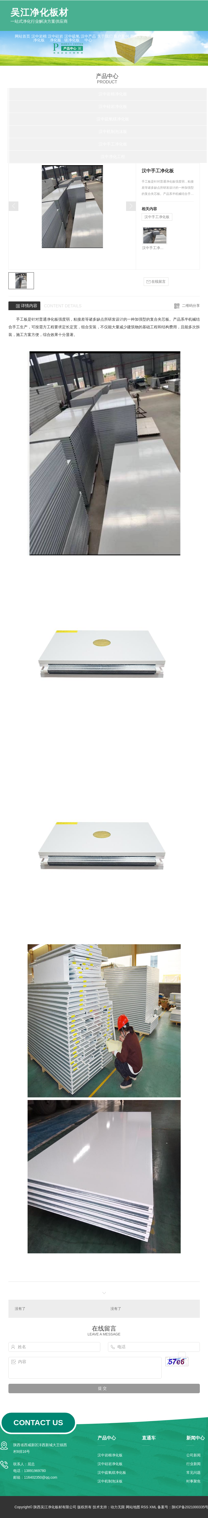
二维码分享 (191, 305)
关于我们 (105, 36)
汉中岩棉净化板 (39, 38)
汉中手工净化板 (113, 144)
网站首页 (22, 36)
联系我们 (154, 36)
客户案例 (121, 36)
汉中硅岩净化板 (55, 38)
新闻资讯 (137, 36)
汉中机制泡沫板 (113, 131)
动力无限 (118, 1507)
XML (152, 1507)
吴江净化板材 (39, 12)
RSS (144, 1507)
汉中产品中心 (88, 38)
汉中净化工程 (113, 156)
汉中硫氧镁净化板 (72, 38)
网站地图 (133, 1507)
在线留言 (156, 281)
